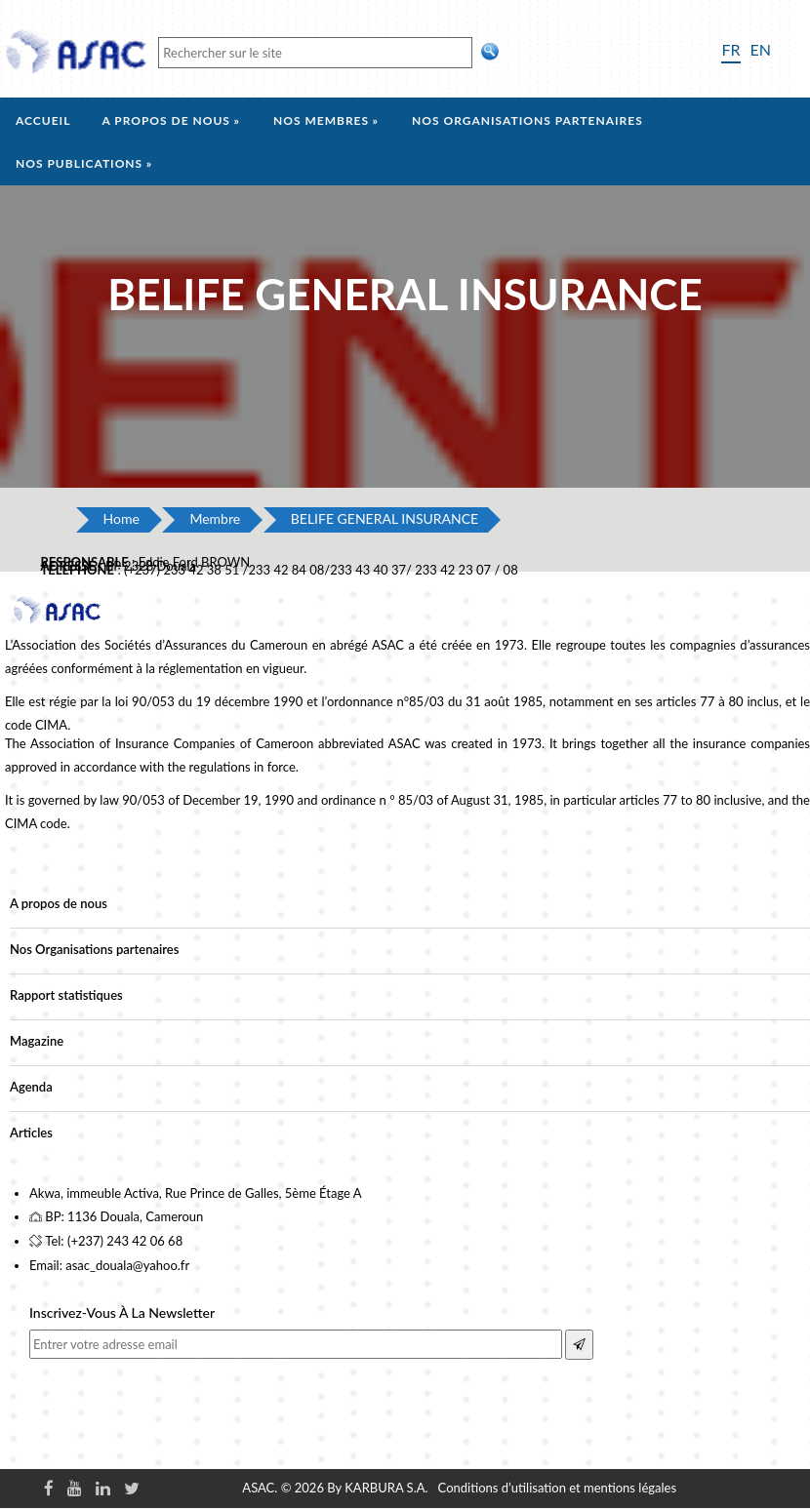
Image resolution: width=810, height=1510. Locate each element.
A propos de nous (165, 120)
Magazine (36, 1041)
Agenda (31, 1086)
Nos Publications (79, 163)
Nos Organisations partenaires (94, 949)
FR (730, 49)
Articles (31, 1132)
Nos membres (321, 120)
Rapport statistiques (66, 995)
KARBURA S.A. (385, 1487)
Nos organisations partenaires (527, 120)
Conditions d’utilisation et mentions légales (557, 1487)
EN (760, 49)
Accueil (43, 120)
